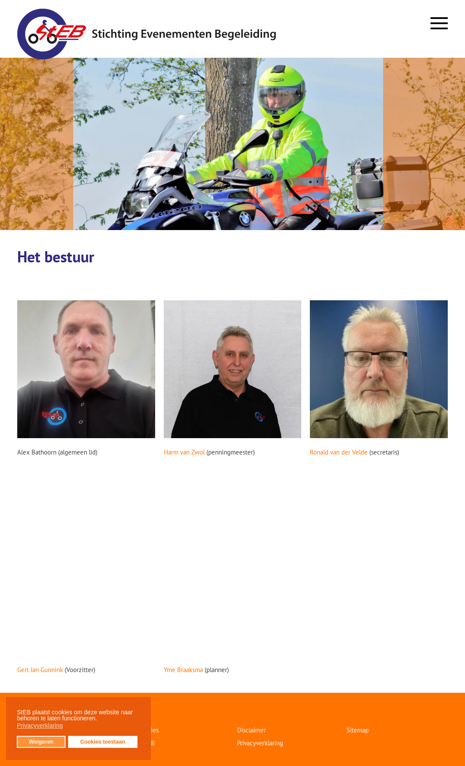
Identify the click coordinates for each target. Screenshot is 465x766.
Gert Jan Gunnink (40, 670)
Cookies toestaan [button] (102, 742)
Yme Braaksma (183, 670)
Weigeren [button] (41, 742)
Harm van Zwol (185, 452)
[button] (99, 719)
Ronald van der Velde (339, 452)
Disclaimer (251, 730)
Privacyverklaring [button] (40, 725)
